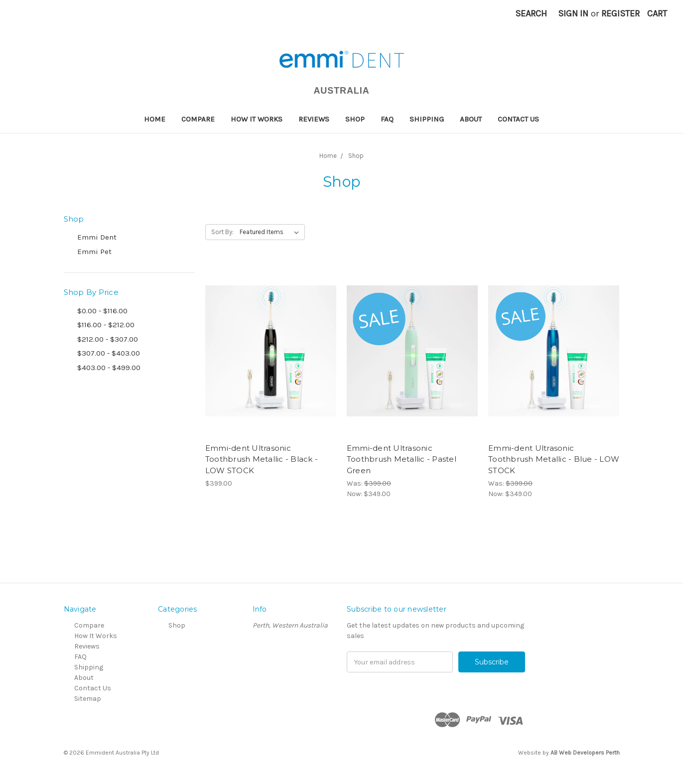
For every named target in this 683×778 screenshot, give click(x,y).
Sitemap (87, 698)
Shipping (427, 119)
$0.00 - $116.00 (102, 310)
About (471, 119)
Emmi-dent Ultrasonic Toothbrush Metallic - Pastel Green (401, 459)
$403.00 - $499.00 (108, 367)
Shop (355, 119)
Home (154, 119)
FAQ (387, 119)
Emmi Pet (94, 251)
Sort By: (222, 232)
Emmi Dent (97, 237)
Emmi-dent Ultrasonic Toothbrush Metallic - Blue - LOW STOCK (553, 459)
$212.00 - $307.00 (107, 339)
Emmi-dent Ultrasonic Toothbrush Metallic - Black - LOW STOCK (261, 459)
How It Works (256, 119)
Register (620, 13)
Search (531, 13)
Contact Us (518, 119)
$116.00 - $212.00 (106, 324)
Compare (198, 119)
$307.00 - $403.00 (108, 353)
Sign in (573, 13)
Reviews (313, 119)
